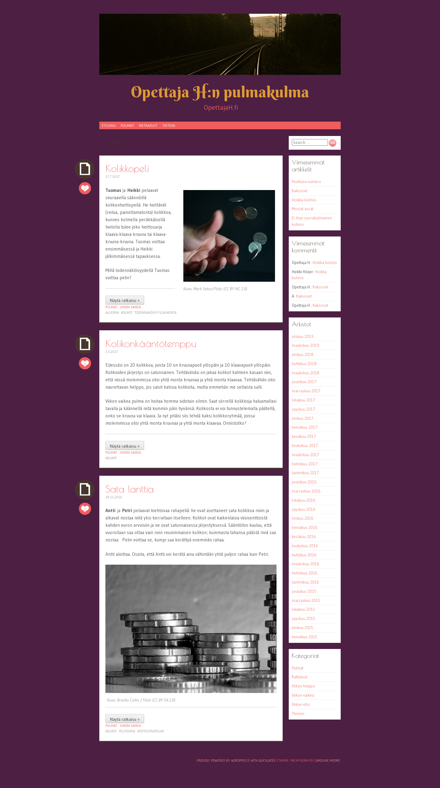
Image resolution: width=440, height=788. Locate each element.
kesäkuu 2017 (304, 436)
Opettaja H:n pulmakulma (220, 92)
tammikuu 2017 (305, 472)
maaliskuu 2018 (305, 372)
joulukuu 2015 (304, 591)
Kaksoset (299, 190)
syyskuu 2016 (303, 509)
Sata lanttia (129, 489)
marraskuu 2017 (306, 390)
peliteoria (127, 731)
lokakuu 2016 (303, 500)
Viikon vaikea (130, 307)
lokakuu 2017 (303, 400)
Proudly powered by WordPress (223, 760)
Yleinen (298, 713)
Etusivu (109, 125)
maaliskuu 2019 (305, 345)
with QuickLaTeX (263, 760)
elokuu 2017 (303, 418)
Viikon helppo (303, 686)
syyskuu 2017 (303, 409)
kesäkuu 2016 (304, 536)
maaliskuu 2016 (305, 563)
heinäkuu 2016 (304, 527)
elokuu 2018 (303, 354)
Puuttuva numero (306, 181)
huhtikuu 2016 (304, 554)
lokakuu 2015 (303, 609)
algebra (112, 312)
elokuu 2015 (302, 627)
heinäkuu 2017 (304, 427)
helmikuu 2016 (304, 572)
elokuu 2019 (303, 336)
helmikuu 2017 (304, 463)
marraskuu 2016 (306, 491)
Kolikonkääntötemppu (150, 343)
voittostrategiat (150, 731)
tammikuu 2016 (305, 582)
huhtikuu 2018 (304, 363)
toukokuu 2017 (305, 445)
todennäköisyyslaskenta (155, 312)
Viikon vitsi (301, 704)
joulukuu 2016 (304, 481)
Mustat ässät (303, 208)
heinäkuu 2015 (304, 636)
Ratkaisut (148, 125)
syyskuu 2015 (303, 618)
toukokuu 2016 (305, 545)
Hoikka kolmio (304, 199)
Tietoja (168, 125)
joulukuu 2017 (304, 381)
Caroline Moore (327, 760)
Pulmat (127, 125)
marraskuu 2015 (306, 600)
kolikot (126, 312)
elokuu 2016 (303, 518)
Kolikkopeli (127, 168)
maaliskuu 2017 (305, 454)
